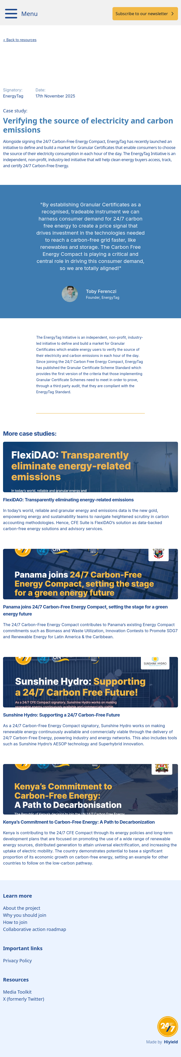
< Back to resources (19, 40)
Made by (162, 1042)
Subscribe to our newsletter (145, 13)
